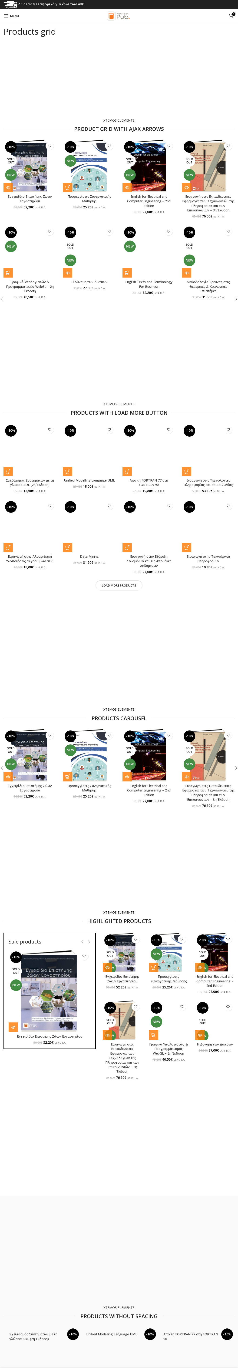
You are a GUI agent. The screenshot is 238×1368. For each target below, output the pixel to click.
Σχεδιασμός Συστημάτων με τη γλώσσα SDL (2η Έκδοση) (30, 482)
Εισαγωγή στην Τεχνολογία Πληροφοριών (208, 558)
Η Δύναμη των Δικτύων (89, 282)
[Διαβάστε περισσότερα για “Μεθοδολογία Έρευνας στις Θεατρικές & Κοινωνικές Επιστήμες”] (186, 273)
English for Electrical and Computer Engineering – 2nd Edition (149, 201)
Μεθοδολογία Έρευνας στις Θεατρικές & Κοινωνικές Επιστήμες (208, 286)
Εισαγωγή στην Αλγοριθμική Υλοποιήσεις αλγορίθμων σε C (29, 558)
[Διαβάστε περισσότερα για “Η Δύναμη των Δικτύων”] (67, 273)
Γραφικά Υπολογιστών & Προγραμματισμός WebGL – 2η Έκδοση (30, 286)
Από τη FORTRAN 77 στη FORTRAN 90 (149, 482)
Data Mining (89, 556)
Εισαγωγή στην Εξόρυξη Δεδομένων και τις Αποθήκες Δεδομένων (148, 561)
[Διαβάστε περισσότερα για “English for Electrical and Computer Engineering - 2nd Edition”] (127, 187)
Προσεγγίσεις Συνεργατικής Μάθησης (89, 198)
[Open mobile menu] (11, 15)
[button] (67, 187)
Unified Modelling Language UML (89, 480)
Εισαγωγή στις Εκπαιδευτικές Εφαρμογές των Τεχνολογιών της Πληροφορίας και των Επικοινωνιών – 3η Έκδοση (208, 203)
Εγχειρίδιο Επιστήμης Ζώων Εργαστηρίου (30, 198)
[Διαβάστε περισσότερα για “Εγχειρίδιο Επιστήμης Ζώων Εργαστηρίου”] (8, 187)
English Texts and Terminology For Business (148, 284)
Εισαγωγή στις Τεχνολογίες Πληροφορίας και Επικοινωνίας (208, 482)
